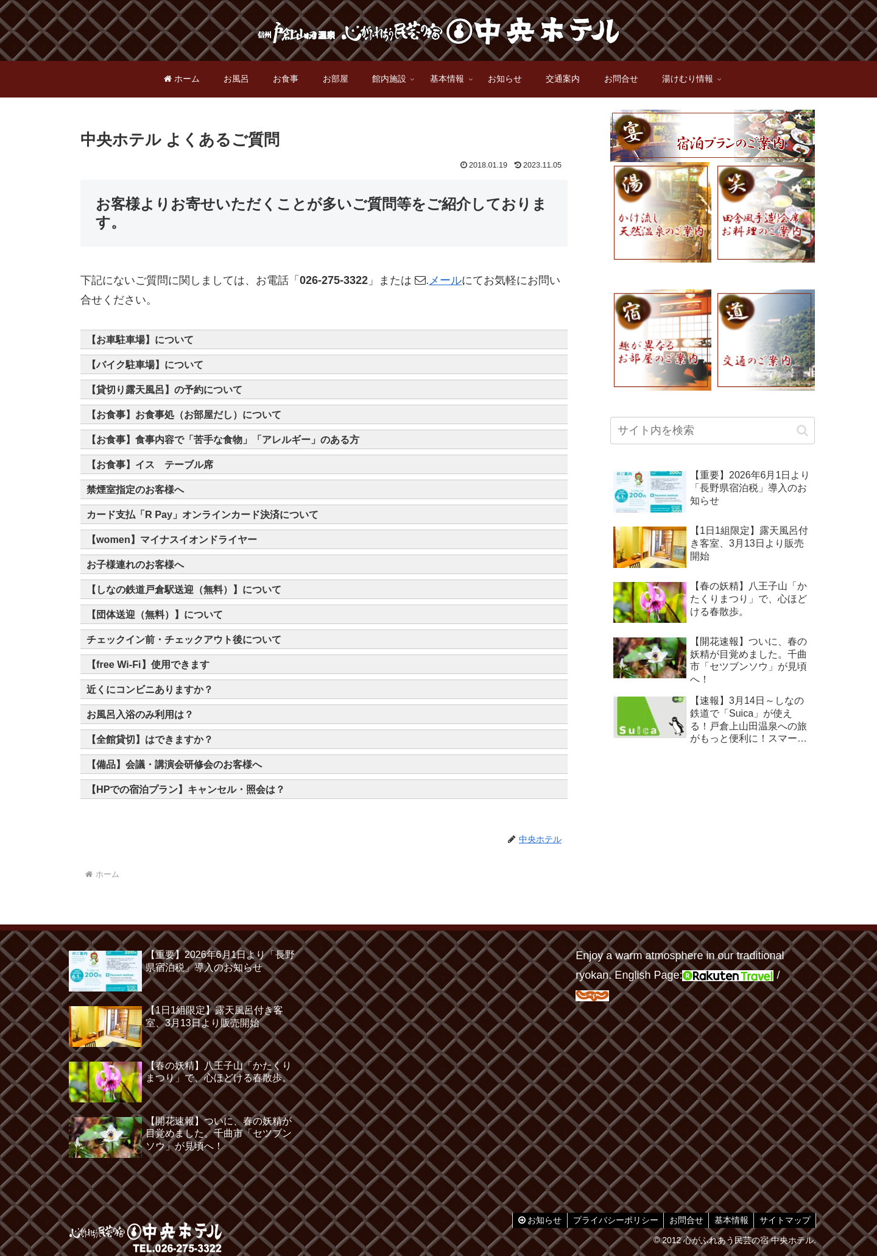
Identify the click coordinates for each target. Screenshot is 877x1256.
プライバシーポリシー (609, 1220)
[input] (712, 430)
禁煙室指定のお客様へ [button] (135, 489)
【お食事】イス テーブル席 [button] (149, 464)
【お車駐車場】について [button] (140, 339)
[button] (802, 431)
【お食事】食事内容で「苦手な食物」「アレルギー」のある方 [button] (222, 439)
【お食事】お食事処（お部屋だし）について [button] (183, 414)
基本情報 (728, 1220)
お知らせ (532, 1220)
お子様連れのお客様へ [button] (135, 564)
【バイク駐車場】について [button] (144, 364)
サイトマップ (783, 1220)
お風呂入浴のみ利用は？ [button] (140, 714)
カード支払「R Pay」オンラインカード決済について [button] (202, 514)
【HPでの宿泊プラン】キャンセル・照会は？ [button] (186, 789)
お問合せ (681, 1220)
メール (445, 280)
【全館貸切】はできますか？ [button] (149, 739)
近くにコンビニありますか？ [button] (149, 689)
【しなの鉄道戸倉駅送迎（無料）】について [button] (183, 589)
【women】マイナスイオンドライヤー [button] (171, 539)
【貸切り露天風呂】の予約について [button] (164, 389)
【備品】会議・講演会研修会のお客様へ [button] (174, 764)
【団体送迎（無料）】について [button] (154, 614)
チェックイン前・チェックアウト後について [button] (183, 639)
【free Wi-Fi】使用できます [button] (148, 664)
